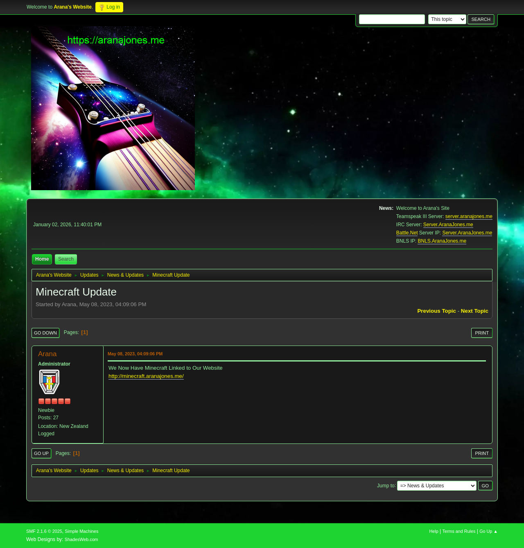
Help (433, 531)
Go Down (45, 332)
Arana (47, 354)
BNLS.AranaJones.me (442, 241)
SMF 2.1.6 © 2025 (44, 531)
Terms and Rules (459, 531)
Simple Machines (81, 531)
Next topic (474, 311)
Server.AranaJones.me (448, 224)
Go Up (41, 453)
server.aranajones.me (468, 216)
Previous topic (436, 311)
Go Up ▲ (488, 531)
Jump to (386, 485)
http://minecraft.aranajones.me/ (146, 376)
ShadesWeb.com (81, 539)
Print (482, 332)
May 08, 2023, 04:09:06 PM (135, 353)
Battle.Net (407, 233)
